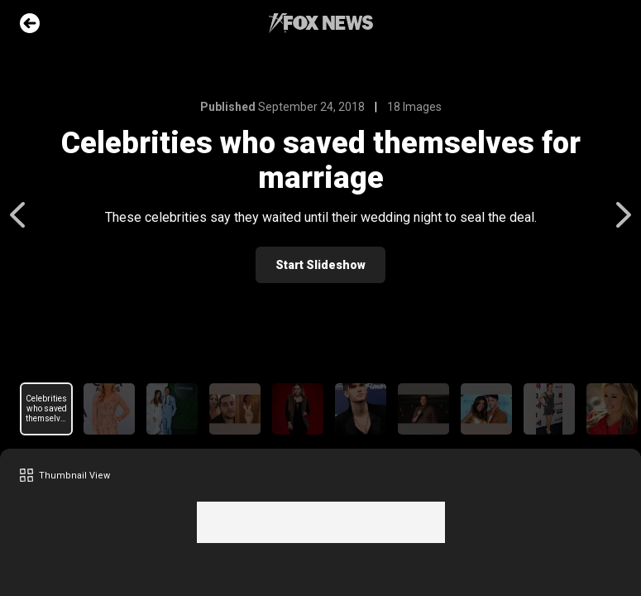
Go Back (30, 23)
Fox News (321, 23)
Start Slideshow (320, 265)
